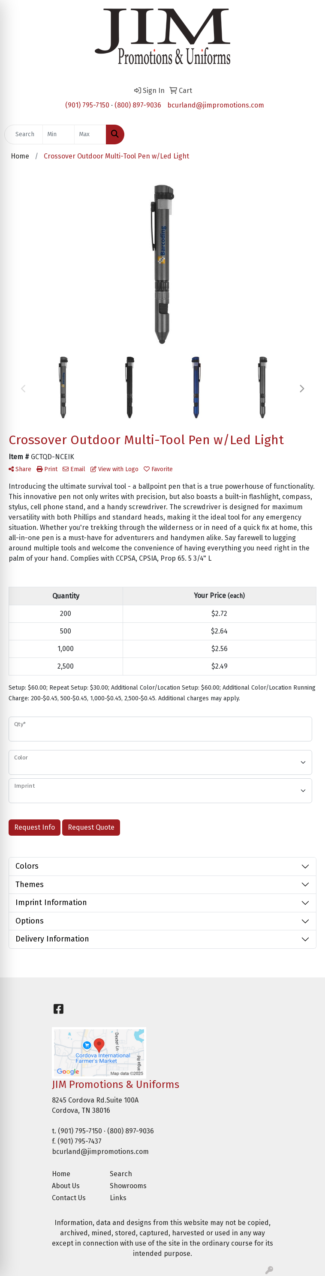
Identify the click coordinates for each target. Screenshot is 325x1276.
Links (118, 1198)
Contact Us (69, 1198)
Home (61, 1174)
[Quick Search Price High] (90, 134)
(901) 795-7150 (87, 105)
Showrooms (128, 1186)
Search (121, 1174)
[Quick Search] (23, 134)
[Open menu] (307, 134)
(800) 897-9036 (137, 105)
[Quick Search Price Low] (58, 134)
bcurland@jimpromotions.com (215, 105)
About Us (66, 1186)
